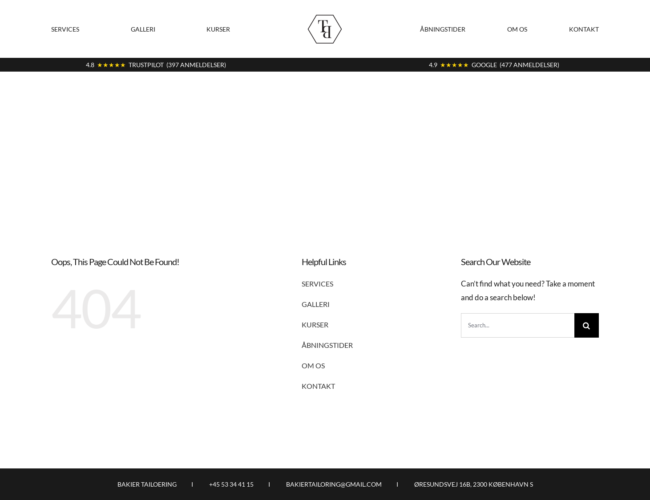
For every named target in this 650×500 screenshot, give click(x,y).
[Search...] (517, 325)
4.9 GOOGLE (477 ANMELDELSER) (494, 65)
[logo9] (325, 15)
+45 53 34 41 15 (231, 484)
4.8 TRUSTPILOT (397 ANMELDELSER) (156, 65)
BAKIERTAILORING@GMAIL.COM (334, 484)
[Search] (586, 325)
